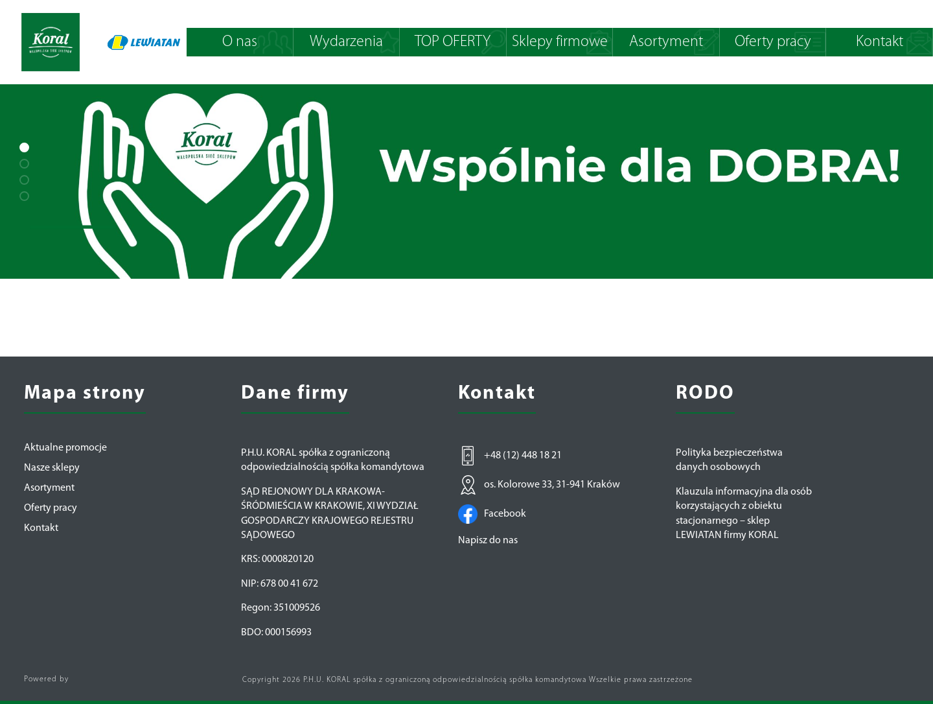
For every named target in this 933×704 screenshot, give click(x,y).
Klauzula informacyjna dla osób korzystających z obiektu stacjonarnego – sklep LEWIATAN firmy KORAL (744, 514)
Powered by (46, 679)
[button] (24, 147)
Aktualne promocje (65, 448)
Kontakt (879, 42)
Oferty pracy (773, 42)
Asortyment (666, 42)
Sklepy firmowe (560, 42)
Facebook (492, 514)
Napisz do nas (488, 540)
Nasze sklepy (52, 468)
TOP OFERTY (452, 42)
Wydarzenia (346, 42)
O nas (239, 42)
